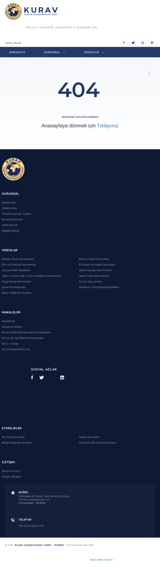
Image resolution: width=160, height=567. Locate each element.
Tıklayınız (108, 125)
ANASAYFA (17, 52)
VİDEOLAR (94, 52)
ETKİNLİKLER (63, 62)
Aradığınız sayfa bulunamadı (80, 117)
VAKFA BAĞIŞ (106, 62)
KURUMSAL (54, 52)
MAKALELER (20, 62)
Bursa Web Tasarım (101, 559)
